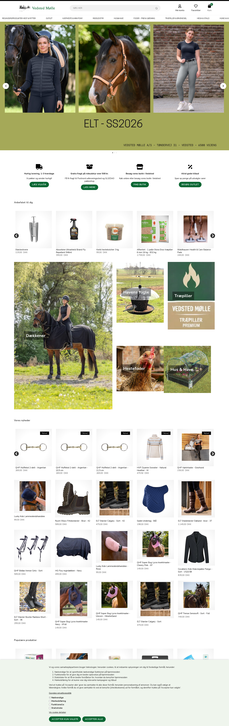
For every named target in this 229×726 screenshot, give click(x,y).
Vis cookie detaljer (57, 712)
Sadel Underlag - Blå (146, 520)
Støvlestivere (21, 249)
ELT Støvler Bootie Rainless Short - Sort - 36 (30, 618)
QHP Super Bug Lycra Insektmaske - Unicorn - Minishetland (113, 614)
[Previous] (16, 235)
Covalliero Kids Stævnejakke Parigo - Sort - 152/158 (195, 570)
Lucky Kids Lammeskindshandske (29, 516)
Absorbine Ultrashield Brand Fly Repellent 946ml (71, 251)
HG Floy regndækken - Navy (68, 570)
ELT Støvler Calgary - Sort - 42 (110, 520)
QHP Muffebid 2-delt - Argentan (30, 467)
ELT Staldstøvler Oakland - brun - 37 (195, 520)
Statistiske (56, 708)
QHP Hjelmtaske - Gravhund (190, 467)
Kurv (209, 10)
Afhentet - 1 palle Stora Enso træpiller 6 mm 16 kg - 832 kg (155, 251)
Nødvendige (57, 697)
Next (223, 86)
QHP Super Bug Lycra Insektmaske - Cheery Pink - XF (154, 564)
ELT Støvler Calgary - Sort (149, 621)
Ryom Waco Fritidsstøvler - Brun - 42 (72, 520)
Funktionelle (57, 704)
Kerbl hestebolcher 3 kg (107, 249)
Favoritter (196, 10)
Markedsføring (58, 701)
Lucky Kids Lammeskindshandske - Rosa (112, 567)
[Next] (212, 235)
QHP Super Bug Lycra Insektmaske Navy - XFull (71, 623)
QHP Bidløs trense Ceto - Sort (28, 570)
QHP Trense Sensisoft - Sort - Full (194, 613)
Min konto (179, 10)
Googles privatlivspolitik (60, 693)
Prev (6, 86)
